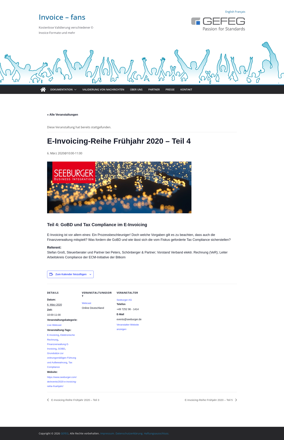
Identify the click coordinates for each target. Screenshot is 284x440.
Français (239, 12)
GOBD (62, 348)
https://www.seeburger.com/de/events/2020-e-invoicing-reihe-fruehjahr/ (61, 386)
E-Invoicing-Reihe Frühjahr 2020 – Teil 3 (77, 404)
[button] (75, 89)
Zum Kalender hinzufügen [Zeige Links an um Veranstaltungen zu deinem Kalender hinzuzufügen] (71, 274)
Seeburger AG (125, 299)
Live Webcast (54, 324)
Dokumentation (61, 89)
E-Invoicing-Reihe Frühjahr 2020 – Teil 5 (207, 404)
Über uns (136, 89)
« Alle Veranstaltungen (62, 114)
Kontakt (186, 89)
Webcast (87, 303)
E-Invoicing (53, 334)
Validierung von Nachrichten (103, 89)
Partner (154, 89)
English (228, 12)
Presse (170, 89)
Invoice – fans (62, 17)
